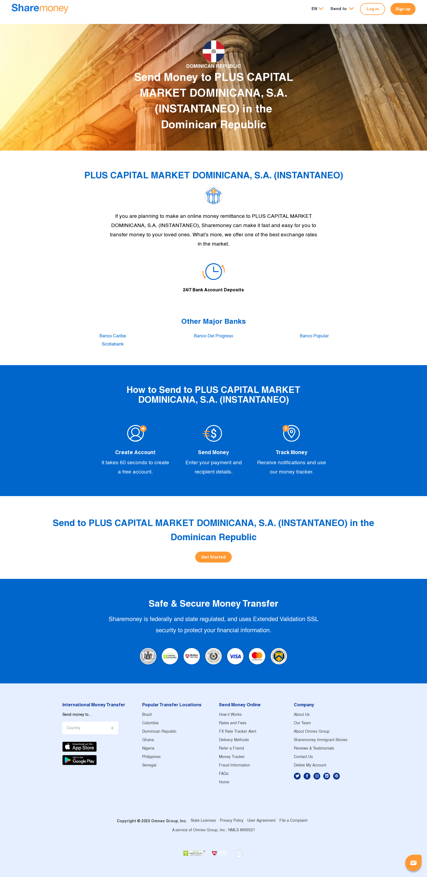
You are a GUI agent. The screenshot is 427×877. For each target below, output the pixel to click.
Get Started (213, 557)
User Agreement (261, 820)
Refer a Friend (231, 748)
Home (224, 782)
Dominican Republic (159, 731)
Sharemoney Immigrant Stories (320, 740)
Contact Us (303, 757)
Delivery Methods (234, 740)
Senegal (149, 765)
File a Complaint (293, 820)
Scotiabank (113, 344)
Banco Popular (314, 336)
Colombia (150, 723)
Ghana (148, 740)
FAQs (223, 774)
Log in (373, 9)
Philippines (151, 757)
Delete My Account (310, 765)
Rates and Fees (232, 723)
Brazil (147, 714)
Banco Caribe (112, 336)
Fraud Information (234, 765)
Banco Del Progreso (213, 336)
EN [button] (314, 8)
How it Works (230, 714)
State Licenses (203, 820)
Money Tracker (232, 757)
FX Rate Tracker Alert (237, 731)
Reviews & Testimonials (314, 748)
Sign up (403, 9)
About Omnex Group (312, 731)
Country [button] (73, 728)
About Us (302, 714)
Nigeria (148, 748)
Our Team (302, 723)
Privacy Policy (231, 820)
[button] (342, 9)
